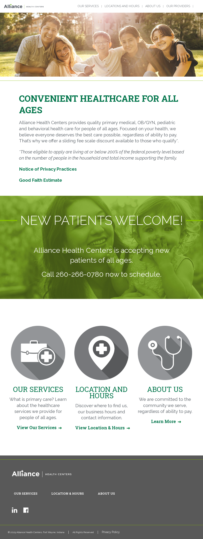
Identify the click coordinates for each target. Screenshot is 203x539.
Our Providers (178, 6)
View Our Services (36, 427)
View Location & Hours (100, 428)
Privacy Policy (111, 532)
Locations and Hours (122, 6)
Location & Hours (67, 493)
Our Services (88, 6)
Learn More (163, 421)
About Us (152, 6)
